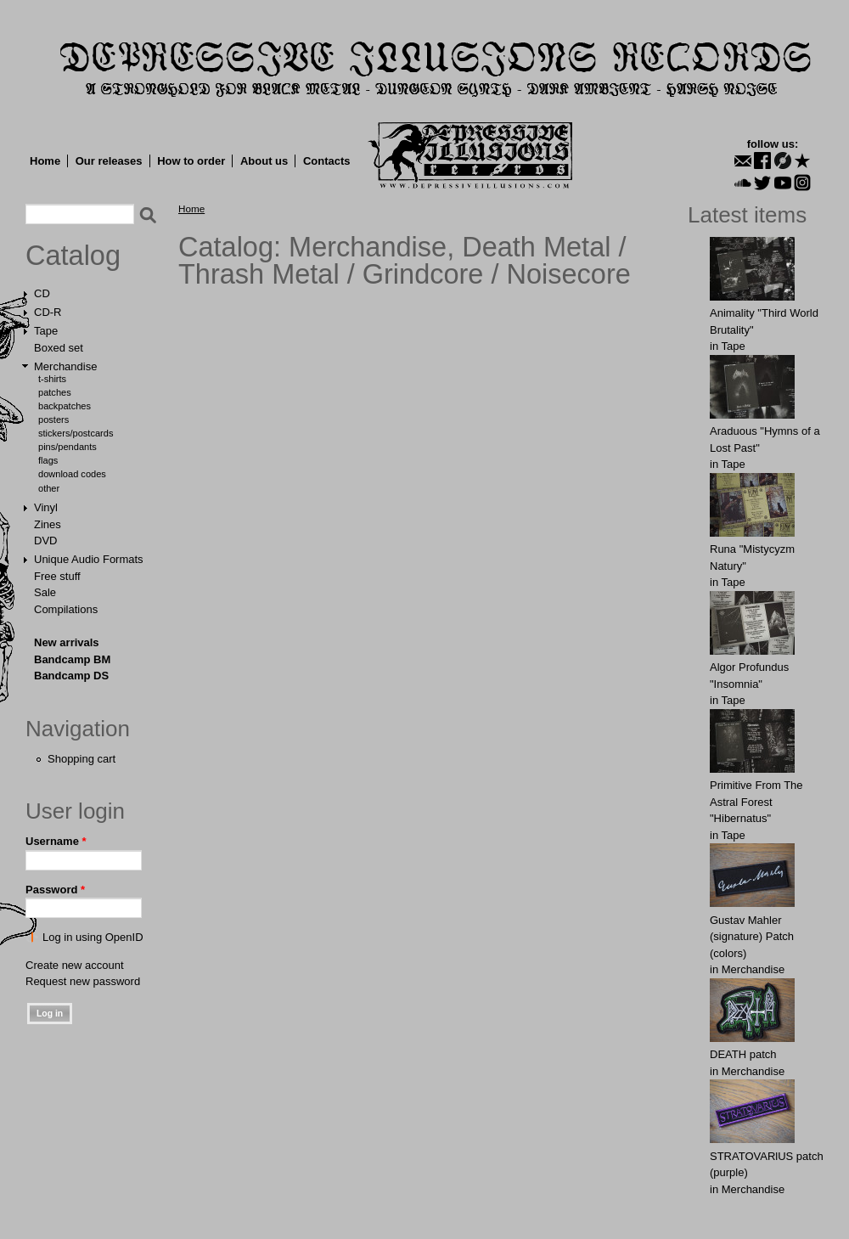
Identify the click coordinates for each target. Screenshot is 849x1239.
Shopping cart (81, 758)
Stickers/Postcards (75, 433)
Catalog (73, 255)
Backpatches (64, 406)
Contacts (327, 161)
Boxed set (58, 347)
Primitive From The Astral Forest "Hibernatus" (756, 802)
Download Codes (72, 474)
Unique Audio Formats (88, 559)
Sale (45, 592)
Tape (46, 330)
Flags (48, 460)
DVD (45, 540)
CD (42, 293)
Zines (47, 524)
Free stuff (57, 576)
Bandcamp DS (71, 675)
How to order (191, 161)
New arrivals (66, 642)
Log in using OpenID (92, 937)
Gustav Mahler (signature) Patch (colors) (752, 937)
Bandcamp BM (72, 659)
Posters (53, 419)
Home (45, 161)
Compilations (66, 609)
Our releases (109, 161)
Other (48, 488)
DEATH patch (743, 1054)
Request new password (82, 981)
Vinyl (46, 507)
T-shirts (52, 379)
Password (55, 889)
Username (56, 841)
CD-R (48, 312)
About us (264, 161)
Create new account (74, 965)
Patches (54, 392)
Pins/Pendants (67, 447)
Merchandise (65, 366)
